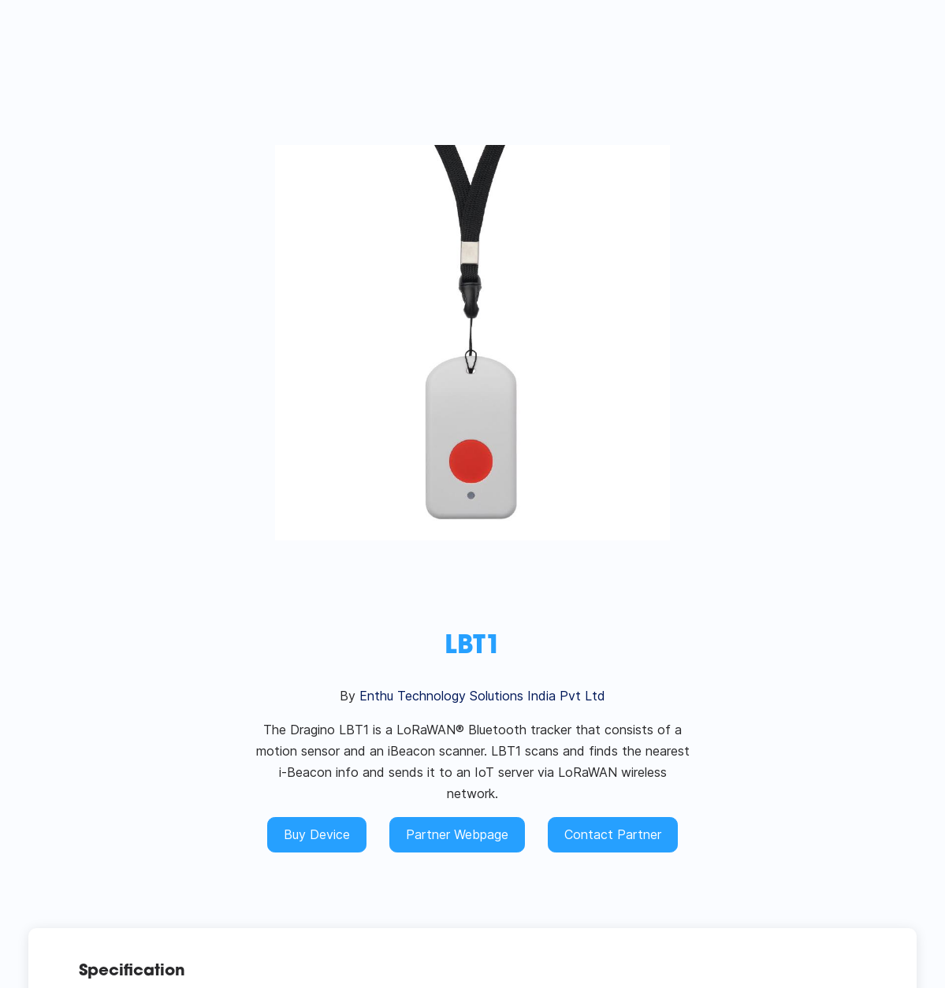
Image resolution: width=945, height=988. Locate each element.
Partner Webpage (457, 834)
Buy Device (317, 834)
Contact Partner (612, 834)
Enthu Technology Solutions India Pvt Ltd (482, 696)
